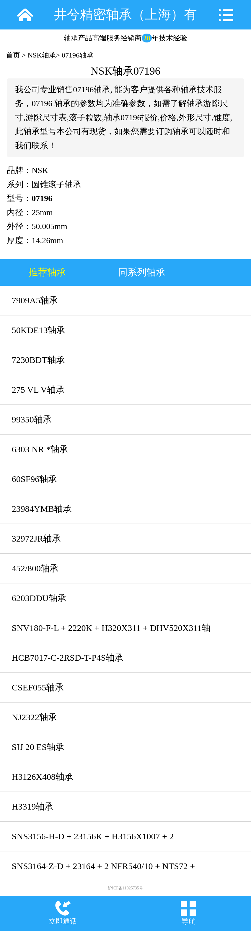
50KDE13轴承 (39, 330)
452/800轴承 (35, 568)
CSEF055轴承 (38, 687)
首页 (13, 55)
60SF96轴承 (34, 479)
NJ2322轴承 (34, 717)
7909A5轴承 (35, 300)
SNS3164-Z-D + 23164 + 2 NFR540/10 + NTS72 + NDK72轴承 (103, 871)
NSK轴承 (42, 55)
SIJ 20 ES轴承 (38, 747)
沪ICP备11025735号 (125, 888)
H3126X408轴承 (42, 777)
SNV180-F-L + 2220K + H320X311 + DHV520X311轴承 (111, 633)
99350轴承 (32, 419)
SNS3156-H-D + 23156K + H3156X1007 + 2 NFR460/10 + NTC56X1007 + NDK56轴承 (93, 841)
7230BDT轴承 (38, 360)
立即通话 (63, 921)
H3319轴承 (33, 806)
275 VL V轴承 (38, 389)
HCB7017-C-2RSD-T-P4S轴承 (68, 657)
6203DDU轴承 (39, 598)
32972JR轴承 (36, 538)
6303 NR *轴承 (40, 449)
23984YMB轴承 (42, 509)
